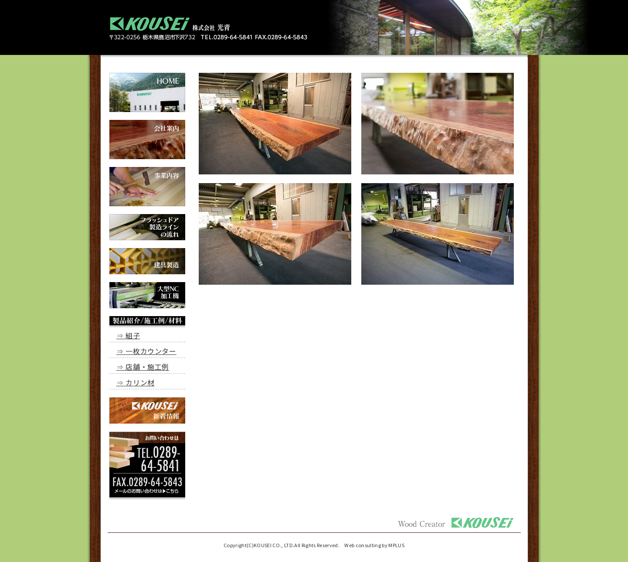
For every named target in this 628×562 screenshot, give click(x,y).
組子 (133, 335)
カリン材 (140, 382)
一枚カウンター (151, 351)
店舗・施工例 (147, 366)
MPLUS (396, 545)
